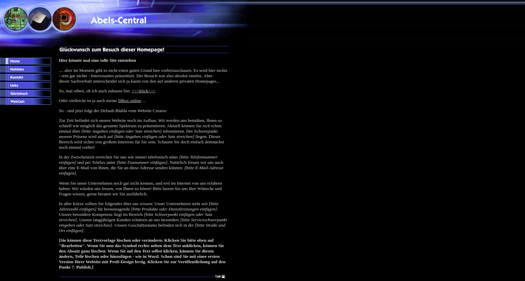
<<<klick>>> (144, 90)
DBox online (129, 100)
